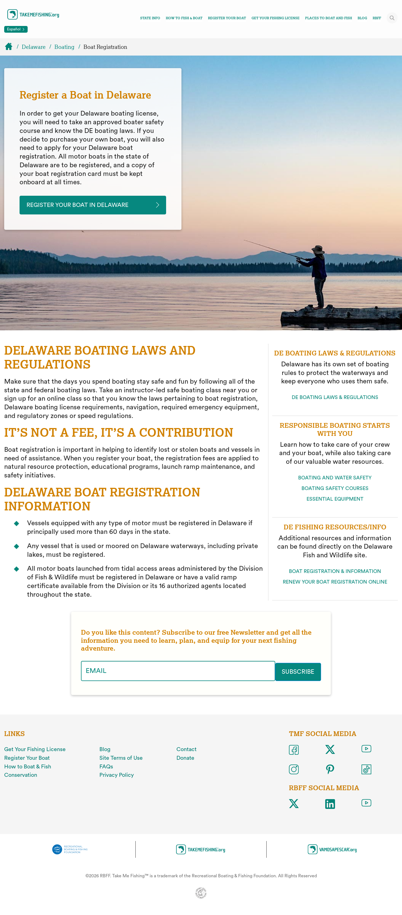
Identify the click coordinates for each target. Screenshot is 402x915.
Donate (185, 758)
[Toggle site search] (392, 17)
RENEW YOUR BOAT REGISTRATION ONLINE (335, 582)
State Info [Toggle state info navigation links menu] (150, 18)
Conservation (20, 775)
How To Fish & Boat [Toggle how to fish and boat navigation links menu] (184, 18)
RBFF (377, 18)
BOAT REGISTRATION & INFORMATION (335, 572)
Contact (186, 749)
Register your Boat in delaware (85, 205)
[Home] (11, 47)
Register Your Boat (227, 18)
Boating (64, 47)
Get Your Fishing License (276, 18)
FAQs (106, 766)
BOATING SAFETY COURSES (335, 489)
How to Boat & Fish (27, 766)
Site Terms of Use (121, 758)
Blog (362, 18)
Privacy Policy (116, 775)
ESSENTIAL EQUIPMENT (335, 499)
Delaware (34, 47)
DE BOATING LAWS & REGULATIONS (335, 398)
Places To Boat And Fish (328, 18)
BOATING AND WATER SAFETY (335, 478)
